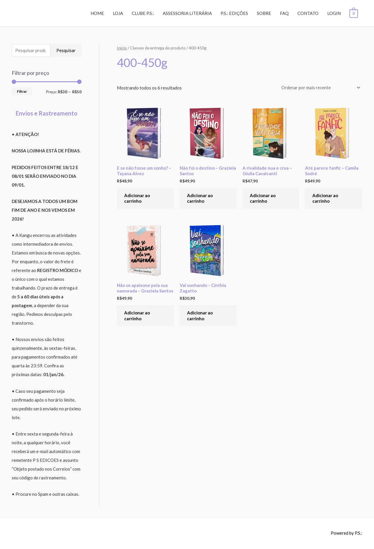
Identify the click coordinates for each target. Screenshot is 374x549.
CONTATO (308, 13)
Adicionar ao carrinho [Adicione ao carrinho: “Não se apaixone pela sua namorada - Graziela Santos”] (137, 315)
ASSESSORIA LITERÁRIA (187, 13)
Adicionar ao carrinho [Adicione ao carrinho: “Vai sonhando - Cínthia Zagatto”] (200, 315)
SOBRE (264, 13)
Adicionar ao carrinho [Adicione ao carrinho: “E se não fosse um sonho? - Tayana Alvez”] (137, 198)
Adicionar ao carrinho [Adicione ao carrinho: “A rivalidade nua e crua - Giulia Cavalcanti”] (263, 198)
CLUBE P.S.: (143, 13)
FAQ (284, 13)
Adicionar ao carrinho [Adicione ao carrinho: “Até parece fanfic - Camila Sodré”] (325, 198)
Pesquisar (66, 50)
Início (122, 47)
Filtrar (22, 91)
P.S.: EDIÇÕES (235, 13)
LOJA (118, 13)
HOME (98, 13)
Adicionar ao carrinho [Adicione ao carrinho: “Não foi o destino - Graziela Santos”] (200, 198)
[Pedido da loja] (320, 87)
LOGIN (334, 13)
